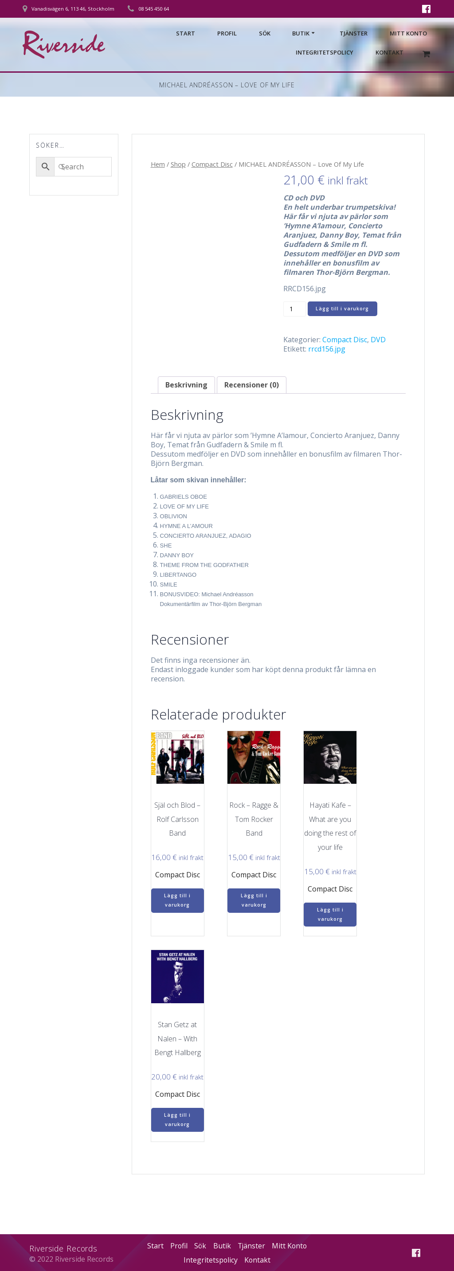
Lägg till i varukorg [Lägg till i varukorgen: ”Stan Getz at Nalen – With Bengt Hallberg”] (177, 1119)
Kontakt (389, 52)
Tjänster (354, 33)
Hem (158, 164)
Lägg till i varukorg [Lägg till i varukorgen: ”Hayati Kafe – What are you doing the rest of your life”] (330, 914)
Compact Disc (212, 164)
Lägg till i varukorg (342, 308)
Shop (178, 164)
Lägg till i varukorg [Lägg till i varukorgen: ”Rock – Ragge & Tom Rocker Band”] (254, 900)
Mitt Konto (408, 33)
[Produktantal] (294, 309)
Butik (300, 33)
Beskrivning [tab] (186, 385)
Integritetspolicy (324, 52)
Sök (264, 33)
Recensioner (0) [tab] (251, 385)
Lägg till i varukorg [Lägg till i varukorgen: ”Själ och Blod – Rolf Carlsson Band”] (177, 900)
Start (185, 33)
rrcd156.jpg (326, 349)
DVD (378, 339)
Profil (227, 33)
